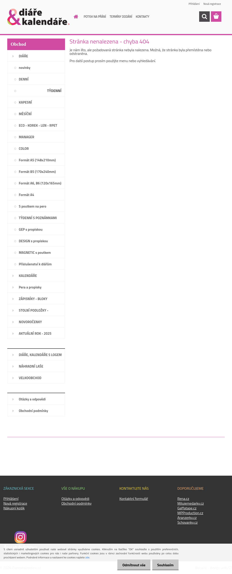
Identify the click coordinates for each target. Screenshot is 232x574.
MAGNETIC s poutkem (35, 252)
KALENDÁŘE (28, 275)
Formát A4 (26, 194)
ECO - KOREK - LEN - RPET (38, 125)
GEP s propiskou (31, 229)
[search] (204, 16)
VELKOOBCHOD (30, 377)
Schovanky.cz (187, 522)
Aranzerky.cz (187, 517)
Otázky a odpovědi (32, 399)
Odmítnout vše (131, 565)
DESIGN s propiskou (33, 241)
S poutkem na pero (32, 206)
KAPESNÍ (25, 102)
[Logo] (38, 16)
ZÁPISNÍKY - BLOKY (33, 298)
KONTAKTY (142, 16)
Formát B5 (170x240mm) (37, 171)
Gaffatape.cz (186, 508)
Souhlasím (164, 565)
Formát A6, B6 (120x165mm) (40, 183)
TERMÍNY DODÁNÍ (121, 16)
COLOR (24, 148)
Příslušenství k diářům (35, 264)
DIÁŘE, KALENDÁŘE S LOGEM (40, 354)
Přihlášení (193, 4)
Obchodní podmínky (33, 410)
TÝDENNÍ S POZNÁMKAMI (38, 217)
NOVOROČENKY (30, 322)
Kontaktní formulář (133, 498)
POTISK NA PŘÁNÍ (95, 16)
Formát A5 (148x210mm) (37, 160)
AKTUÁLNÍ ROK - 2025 (35, 333)
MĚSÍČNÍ (25, 113)
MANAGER (26, 137)
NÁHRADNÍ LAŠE (31, 366)
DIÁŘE (23, 56)
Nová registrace (212, 4)
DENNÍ (24, 79)
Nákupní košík (14, 508)
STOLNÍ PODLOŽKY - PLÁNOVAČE (33, 312)
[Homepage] (73, 16)
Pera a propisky (30, 287)
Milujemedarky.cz (190, 503)
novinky (24, 67)
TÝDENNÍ (54, 90)
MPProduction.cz (190, 513)
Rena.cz (183, 498)
